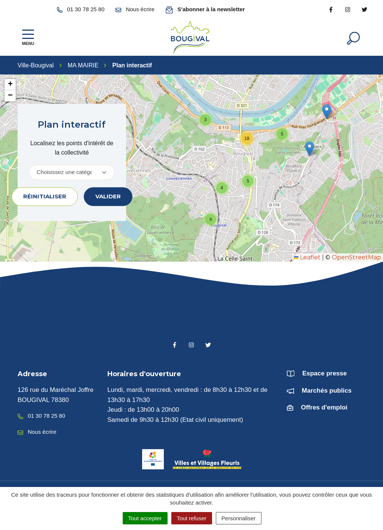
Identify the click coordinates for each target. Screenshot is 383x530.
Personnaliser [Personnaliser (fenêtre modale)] (238, 518)
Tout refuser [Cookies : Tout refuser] (191, 518)
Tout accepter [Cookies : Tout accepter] (145, 518)
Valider (108, 196)
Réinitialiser (44, 196)
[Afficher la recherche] (353, 37)
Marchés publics (327, 390)
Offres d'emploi (324, 407)
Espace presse (324, 373)
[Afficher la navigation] (28, 37)
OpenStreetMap (356, 257)
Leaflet (307, 257)
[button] (326, 111)
